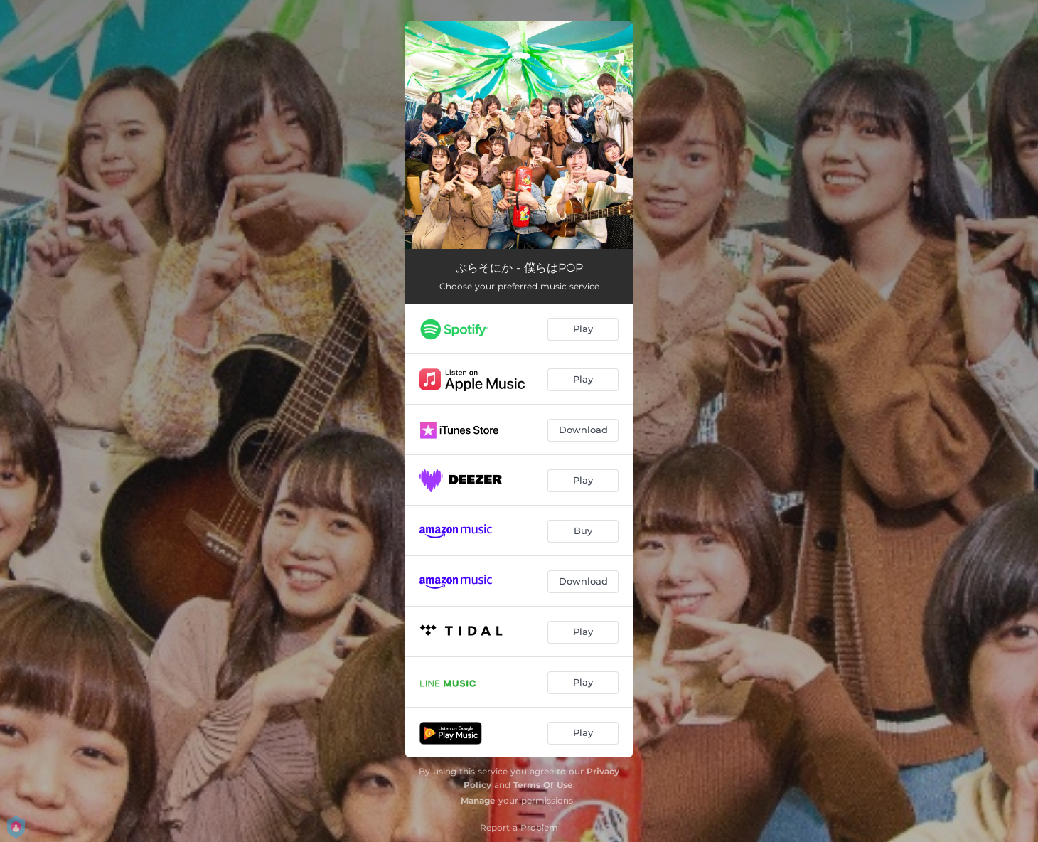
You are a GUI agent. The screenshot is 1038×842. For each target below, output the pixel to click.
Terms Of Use (543, 784)
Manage (478, 800)
